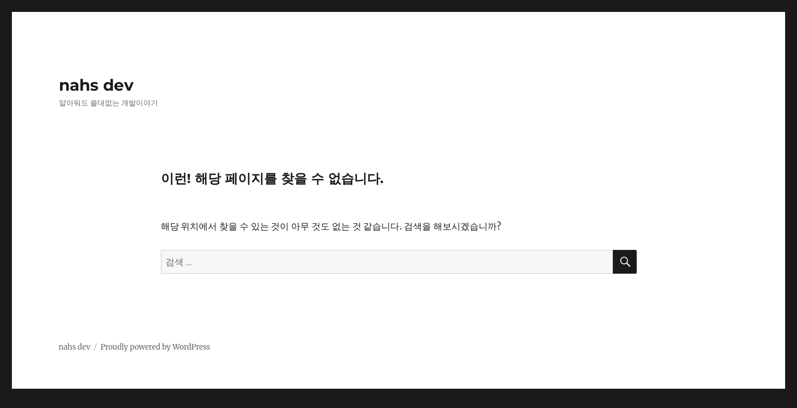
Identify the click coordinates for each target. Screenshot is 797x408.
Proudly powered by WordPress (155, 347)
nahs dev (96, 85)
